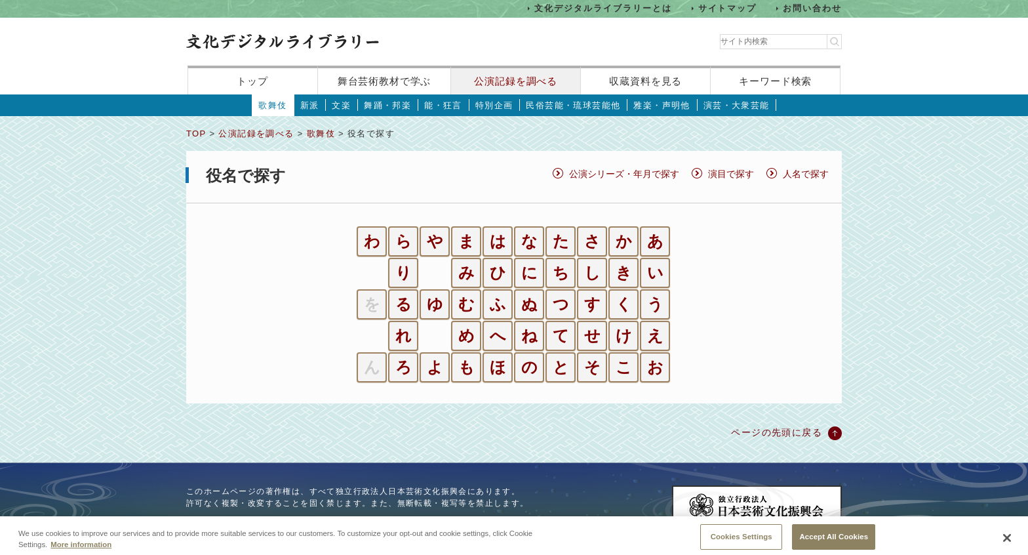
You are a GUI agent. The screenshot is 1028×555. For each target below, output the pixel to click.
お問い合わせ (812, 8)
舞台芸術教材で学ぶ (384, 81)
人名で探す (806, 174)
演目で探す (731, 174)
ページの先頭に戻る (776, 432)
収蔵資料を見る (645, 81)
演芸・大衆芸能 (736, 105)
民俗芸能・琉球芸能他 (573, 105)
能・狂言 (443, 105)
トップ (252, 81)
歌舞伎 (272, 105)
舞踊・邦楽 (387, 105)
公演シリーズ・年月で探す (624, 174)
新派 (309, 105)
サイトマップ (727, 8)
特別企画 (494, 105)
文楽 (341, 105)
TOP (196, 133)
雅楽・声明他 (661, 105)
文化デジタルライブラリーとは (602, 8)
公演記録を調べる (515, 81)
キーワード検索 (775, 81)
